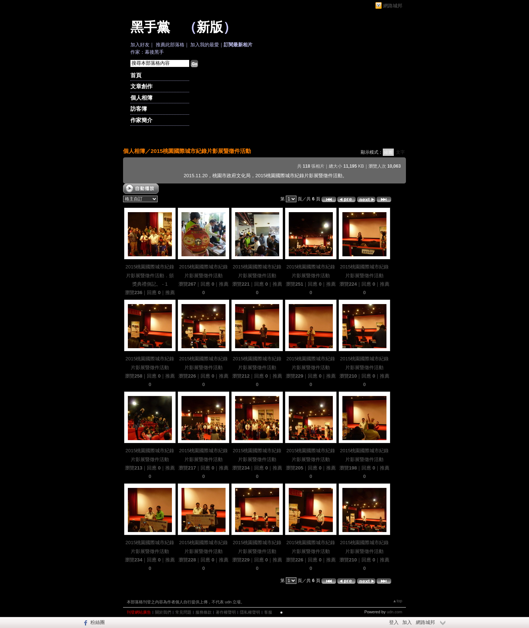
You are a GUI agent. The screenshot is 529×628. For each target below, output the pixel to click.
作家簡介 (141, 120)
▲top (397, 601)
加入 (407, 622)
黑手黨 (150, 27)
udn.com (394, 612)
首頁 (135, 75)
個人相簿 (141, 97)
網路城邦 (392, 5)
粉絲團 (97, 622)
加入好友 (140, 44)
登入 (394, 622)
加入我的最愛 (204, 44)
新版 (210, 27)
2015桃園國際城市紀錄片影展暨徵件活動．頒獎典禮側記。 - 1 (150, 275)
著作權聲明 (226, 612)
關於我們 (163, 612)
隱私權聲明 (250, 612)
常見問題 (183, 612)
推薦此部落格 (170, 44)
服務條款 (203, 612)
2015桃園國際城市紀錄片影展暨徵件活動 (201, 151)
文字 (400, 152)
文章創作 (141, 86)
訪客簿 (138, 109)
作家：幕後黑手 (147, 52)
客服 (268, 612)
